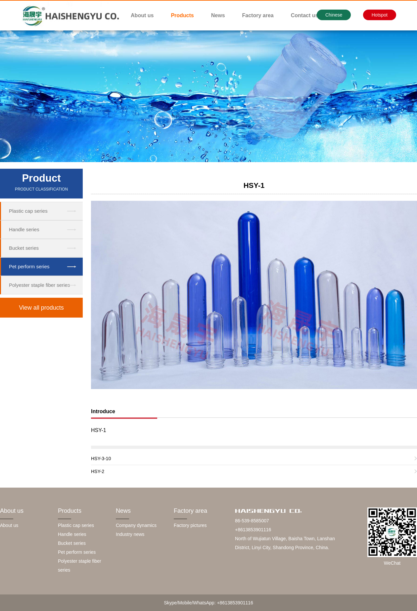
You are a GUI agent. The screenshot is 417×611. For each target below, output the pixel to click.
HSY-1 (254, 185)
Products (182, 15)
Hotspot (380, 15)
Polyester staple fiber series (39, 285)
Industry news (130, 534)
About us (142, 15)
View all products (41, 307)
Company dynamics (136, 525)
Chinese (333, 15)
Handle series (24, 229)
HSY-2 (97, 471)
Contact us (304, 15)
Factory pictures (190, 525)
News (218, 15)
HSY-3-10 (101, 458)
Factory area (258, 15)
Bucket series (24, 248)
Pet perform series (29, 266)
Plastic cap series (28, 211)
